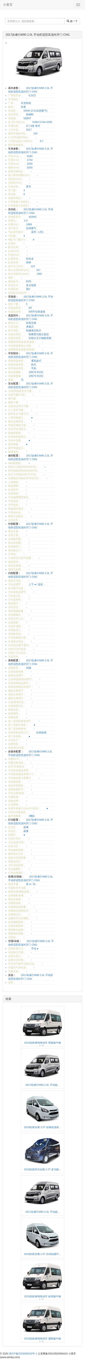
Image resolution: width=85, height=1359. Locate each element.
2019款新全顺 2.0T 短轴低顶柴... (42, 1127)
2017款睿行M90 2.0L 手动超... (43, 1084)
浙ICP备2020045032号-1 (23, 1353)
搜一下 (72, 21)
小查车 (8, 5)
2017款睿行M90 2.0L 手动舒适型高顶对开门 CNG (38, 34)
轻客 (8, 998)
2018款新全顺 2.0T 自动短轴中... (42, 1254)
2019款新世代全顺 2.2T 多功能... (42, 1169)
